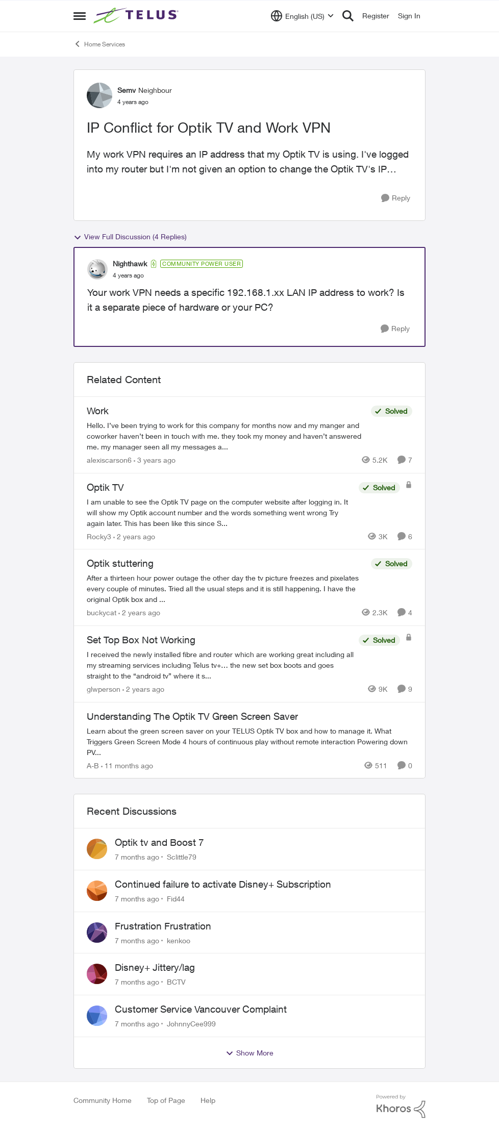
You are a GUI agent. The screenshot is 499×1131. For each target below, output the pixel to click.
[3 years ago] (155, 460)
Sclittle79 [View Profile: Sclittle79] (181, 856)
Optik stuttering (120, 563)
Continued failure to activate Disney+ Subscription (223, 884)
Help (208, 1100)
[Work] (226, 436)
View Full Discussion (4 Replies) (130, 236)
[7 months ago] (137, 856)
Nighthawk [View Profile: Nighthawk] (130, 263)
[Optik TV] (220, 512)
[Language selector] (302, 16)
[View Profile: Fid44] (97, 891)
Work (98, 410)
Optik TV (105, 487)
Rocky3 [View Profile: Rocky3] (99, 536)
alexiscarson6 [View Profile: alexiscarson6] (109, 460)
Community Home (102, 1100)
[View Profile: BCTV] (97, 974)
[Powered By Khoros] (401, 1106)
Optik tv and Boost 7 (159, 842)
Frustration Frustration (163, 926)
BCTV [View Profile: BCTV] (176, 981)
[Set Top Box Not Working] (220, 665)
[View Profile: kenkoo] (97, 932)
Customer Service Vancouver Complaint (201, 1009)
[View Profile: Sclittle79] (97, 849)
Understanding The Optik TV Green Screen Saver (192, 716)
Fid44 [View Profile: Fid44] (176, 898)
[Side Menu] (79, 15)
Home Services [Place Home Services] (99, 44)
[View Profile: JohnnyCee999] (97, 1016)
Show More (249, 1053)
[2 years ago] (134, 536)
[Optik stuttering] (226, 588)
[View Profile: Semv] (99, 95)
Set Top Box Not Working (141, 639)
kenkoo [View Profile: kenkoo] (178, 940)
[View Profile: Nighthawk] (97, 269)
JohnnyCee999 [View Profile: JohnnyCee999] (191, 1023)
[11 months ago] (127, 765)
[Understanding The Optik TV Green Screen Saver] (249, 741)
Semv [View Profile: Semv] (126, 90)
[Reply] (395, 198)
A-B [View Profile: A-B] (93, 765)
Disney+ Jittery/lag (155, 967)
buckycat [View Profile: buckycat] (101, 612)
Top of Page (166, 1100)
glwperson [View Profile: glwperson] (103, 689)
